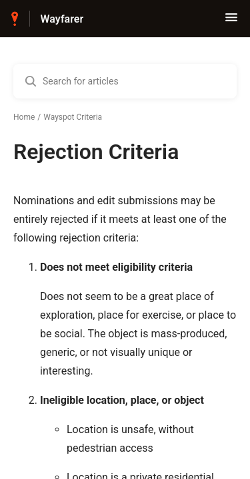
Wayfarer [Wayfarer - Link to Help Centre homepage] (62, 19)
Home (24, 117)
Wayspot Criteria (72, 117)
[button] (231, 21)
